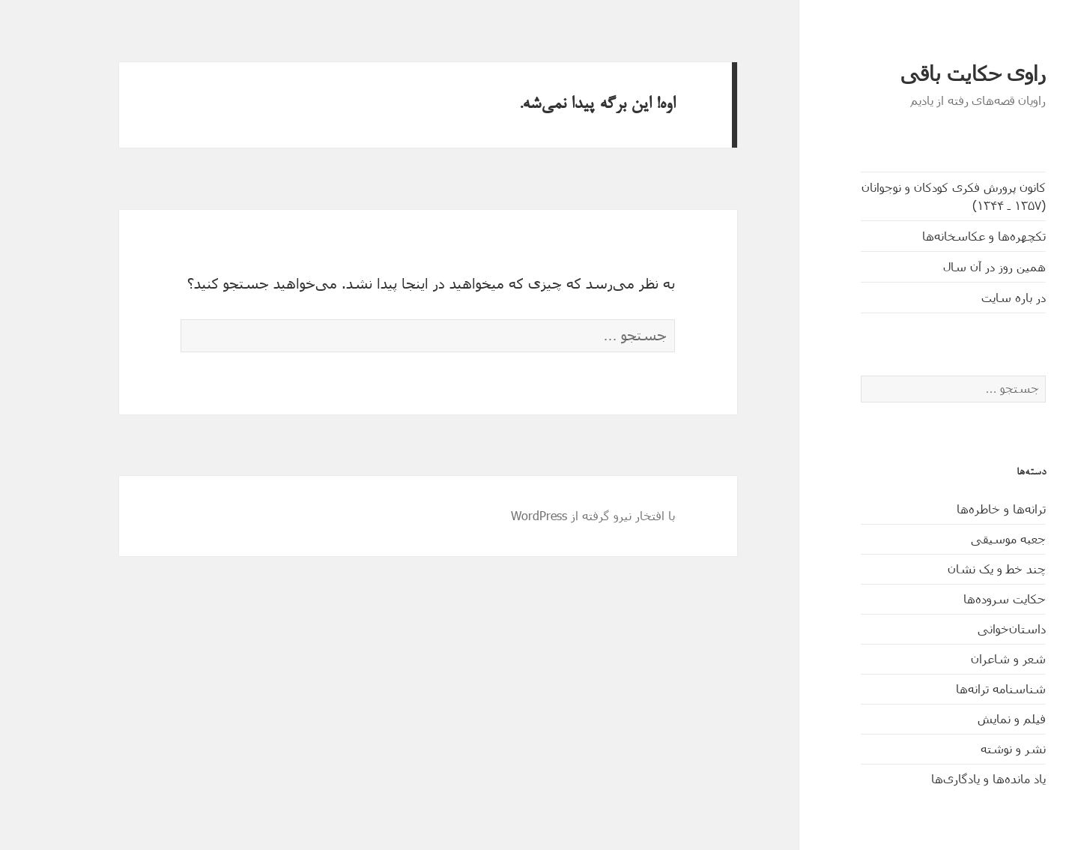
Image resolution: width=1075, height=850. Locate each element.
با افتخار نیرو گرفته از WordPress (548, 515)
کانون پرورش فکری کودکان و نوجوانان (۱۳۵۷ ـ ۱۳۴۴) (909, 196)
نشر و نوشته (968, 748)
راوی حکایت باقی (928, 74)
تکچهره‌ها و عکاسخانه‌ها (939, 236)
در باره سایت (968, 297)
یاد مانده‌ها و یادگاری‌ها (943, 778)
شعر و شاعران (963, 658)
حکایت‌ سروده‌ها (959, 598)
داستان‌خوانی (967, 628)
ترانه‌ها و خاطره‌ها (956, 508)
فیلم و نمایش (967, 718)
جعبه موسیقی (963, 538)
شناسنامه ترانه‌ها (956, 688)
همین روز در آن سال (949, 266)
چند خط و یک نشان (952, 568)
